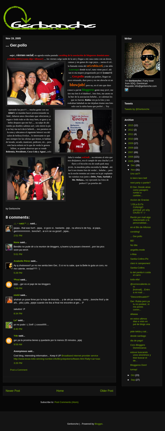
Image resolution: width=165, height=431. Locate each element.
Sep (133, 379)
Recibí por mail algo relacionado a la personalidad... (140, 220)
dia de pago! (136, 340)
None (17, 242)
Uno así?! (135, 173)
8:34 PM (18, 313)
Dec (133, 165)
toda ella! (135, 279)
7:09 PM (18, 288)
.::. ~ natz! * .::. (21, 223)
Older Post (106, 390)
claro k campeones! (140, 263)
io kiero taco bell (138, 178)
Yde (16, 335)
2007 (131, 152)
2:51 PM (18, 235)
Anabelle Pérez (22, 261)
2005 (131, 161)
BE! (132, 240)
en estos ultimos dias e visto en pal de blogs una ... (140, 322)
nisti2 (17, 295)
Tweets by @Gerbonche (137, 109)
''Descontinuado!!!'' (139, 297)
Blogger (98, 423)
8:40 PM (18, 329)
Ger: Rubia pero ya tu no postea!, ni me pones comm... (140, 305)
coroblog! (135, 231)
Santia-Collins (137, 267)
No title (133, 245)
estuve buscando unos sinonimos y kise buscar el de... (140, 356)
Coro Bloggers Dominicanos (138, 346)
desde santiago (138, 336)
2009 (131, 143)
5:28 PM (18, 273)
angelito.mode (137, 249)
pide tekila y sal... (139, 331)
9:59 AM (18, 344)
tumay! (133, 369)
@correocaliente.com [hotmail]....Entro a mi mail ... (140, 288)
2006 (131, 156)
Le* (15, 320)
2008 (131, 147)
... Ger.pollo (16, 45)
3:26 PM (18, 363)
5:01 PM (18, 254)
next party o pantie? (140, 182)
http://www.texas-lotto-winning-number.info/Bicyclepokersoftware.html (49, 358)
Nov (133, 169)
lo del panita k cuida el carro (140, 274)
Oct (133, 375)
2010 (131, 138)
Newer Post (13, 390)
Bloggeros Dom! (138, 365)
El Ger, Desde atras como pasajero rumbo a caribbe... (140, 191)
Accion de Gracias (139, 200)
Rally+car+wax (92, 358)
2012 (131, 129)
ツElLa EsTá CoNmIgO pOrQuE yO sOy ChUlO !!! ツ (140, 208)
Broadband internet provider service (80, 355)
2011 (131, 134)
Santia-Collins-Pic (139, 258)
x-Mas (133, 254)
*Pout (17, 279)
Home (60, 390)
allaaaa (134, 314)
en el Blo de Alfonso (140, 227)
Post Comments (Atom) (66, 402)
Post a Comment (18, 369)
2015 (131, 125)
